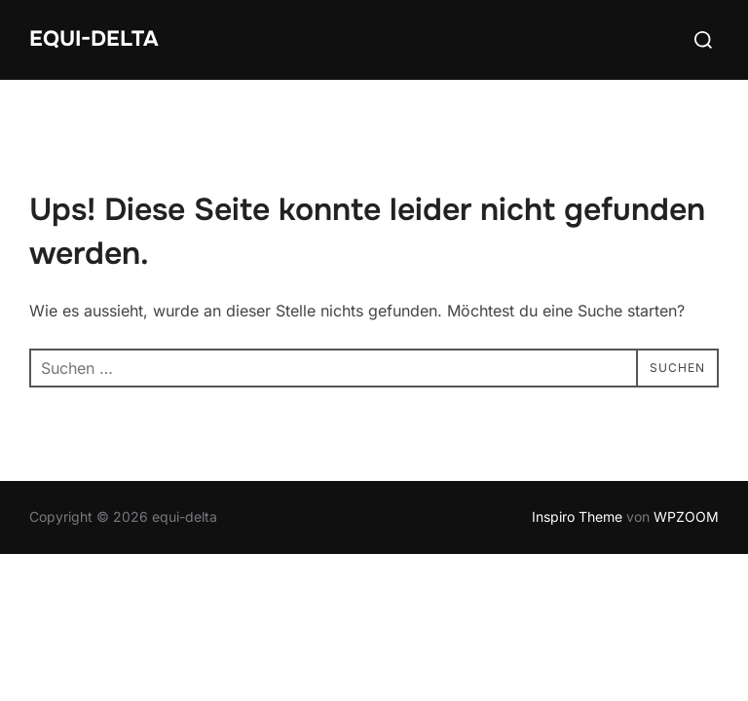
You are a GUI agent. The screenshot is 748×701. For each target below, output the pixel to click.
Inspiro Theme (577, 517)
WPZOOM (686, 517)
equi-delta (94, 39)
